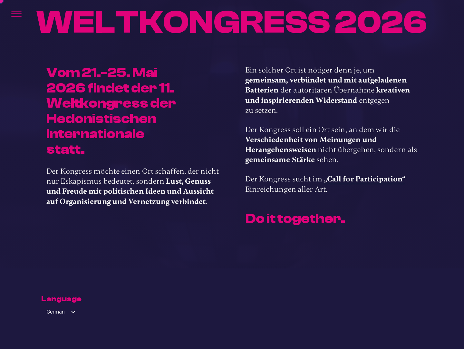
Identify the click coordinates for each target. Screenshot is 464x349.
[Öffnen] (16, 14)
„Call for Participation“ (364, 179)
